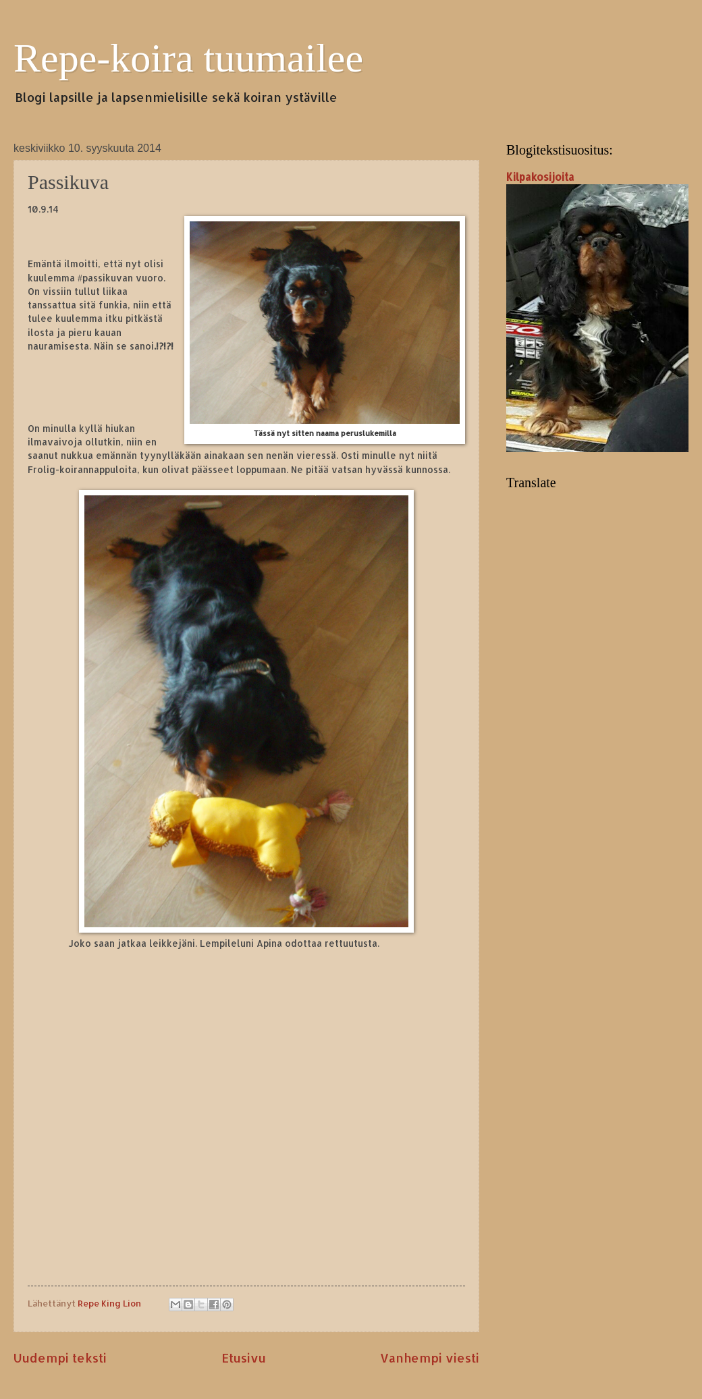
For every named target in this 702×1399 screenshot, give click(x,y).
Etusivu (243, 1357)
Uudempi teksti (60, 1357)
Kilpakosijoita (540, 177)
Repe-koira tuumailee (188, 58)
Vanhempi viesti (429, 1357)
